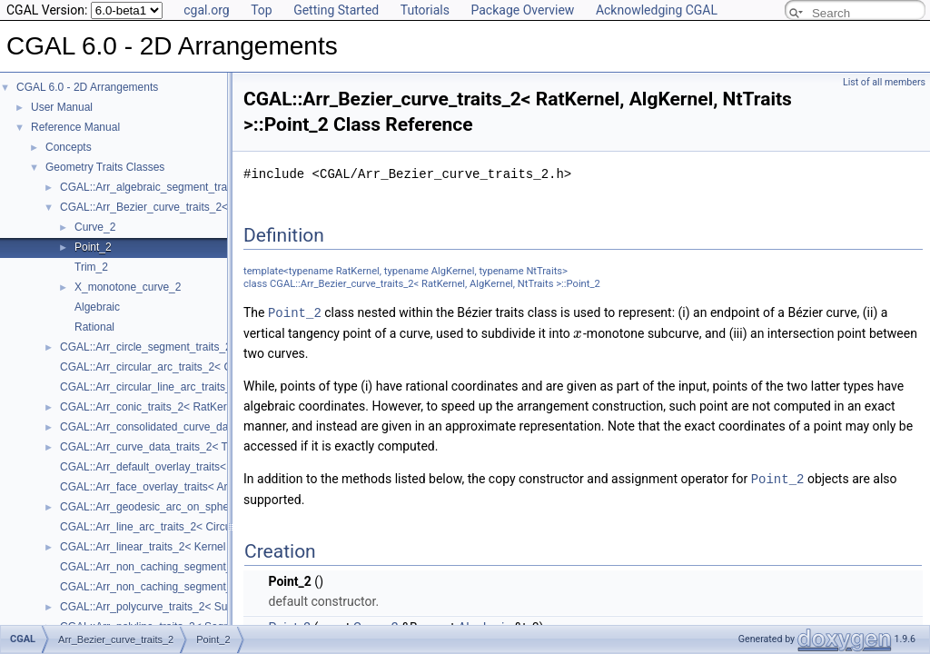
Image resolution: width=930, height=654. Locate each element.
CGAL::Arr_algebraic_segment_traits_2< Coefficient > (190, 187)
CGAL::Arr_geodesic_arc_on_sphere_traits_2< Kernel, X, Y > (208, 506)
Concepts (68, 147)
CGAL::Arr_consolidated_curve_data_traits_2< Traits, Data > (207, 427)
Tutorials (425, 10)
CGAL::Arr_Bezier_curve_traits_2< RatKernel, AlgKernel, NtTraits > (222, 207)
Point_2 (93, 247)
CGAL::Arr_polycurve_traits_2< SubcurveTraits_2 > (184, 606)
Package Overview (522, 10)
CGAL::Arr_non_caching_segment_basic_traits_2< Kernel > (205, 566)
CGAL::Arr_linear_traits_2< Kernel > (147, 546)
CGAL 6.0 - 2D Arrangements (87, 87)
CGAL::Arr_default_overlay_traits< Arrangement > (180, 467)
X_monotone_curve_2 (127, 287)
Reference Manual (75, 127)
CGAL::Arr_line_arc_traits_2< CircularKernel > (172, 526)
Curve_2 (94, 227)
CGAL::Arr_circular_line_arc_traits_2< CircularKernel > (192, 387)
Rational (94, 327)
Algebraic (97, 307)
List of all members (884, 82)
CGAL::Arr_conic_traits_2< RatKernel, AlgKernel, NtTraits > (203, 407)
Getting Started (336, 10)
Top (261, 10)
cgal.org (206, 10)
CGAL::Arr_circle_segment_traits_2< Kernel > (171, 347)
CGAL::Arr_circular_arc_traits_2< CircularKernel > (181, 367)
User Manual (62, 107)
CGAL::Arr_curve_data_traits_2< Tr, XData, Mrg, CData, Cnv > (211, 447)
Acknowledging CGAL (656, 10)
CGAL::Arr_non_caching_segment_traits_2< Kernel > (189, 586)
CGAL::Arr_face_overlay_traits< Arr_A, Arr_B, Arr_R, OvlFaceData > (225, 487)
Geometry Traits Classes (104, 167)
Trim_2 (91, 267)
